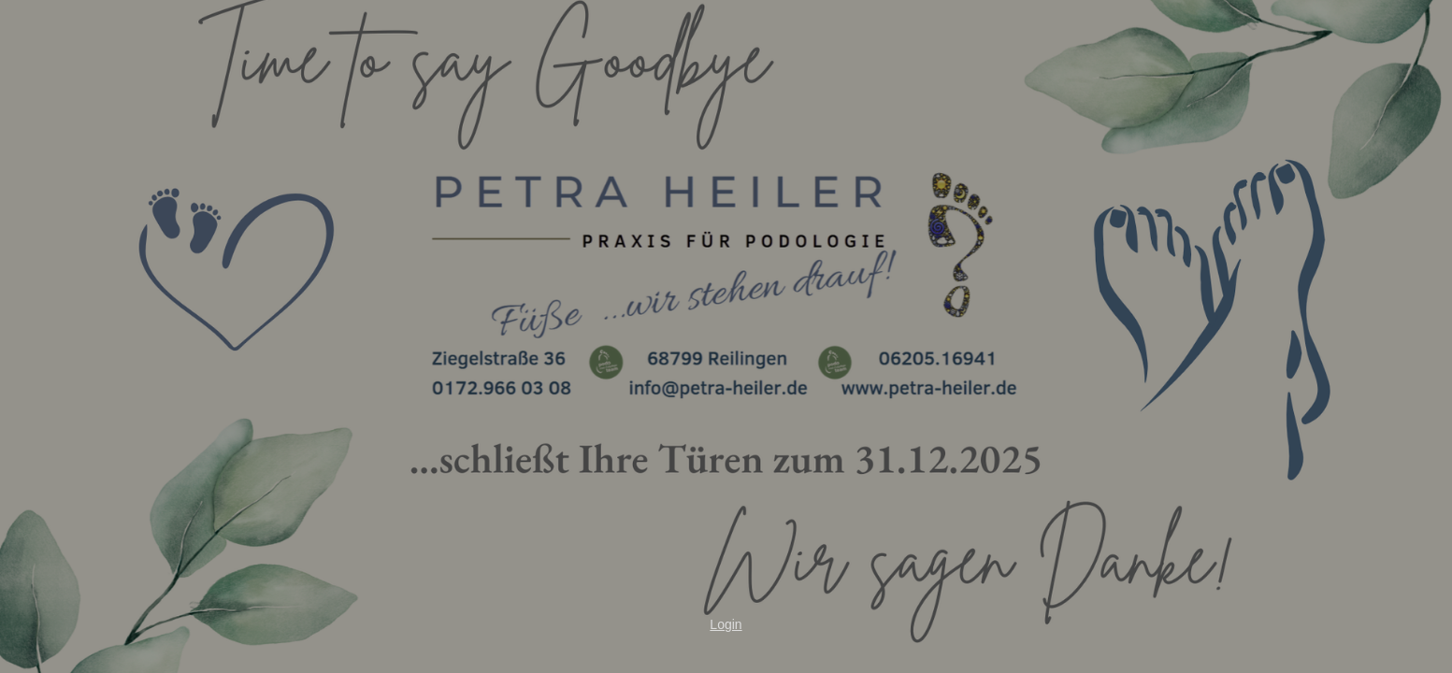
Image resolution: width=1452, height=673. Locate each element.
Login (725, 624)
